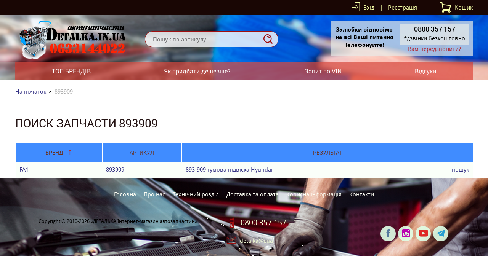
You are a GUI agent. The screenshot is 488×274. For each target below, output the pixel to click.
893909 (115, 169)
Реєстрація (402, 7)
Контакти (361, 194)
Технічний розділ (196, 194)
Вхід (368, 7)
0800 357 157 (263, 222)
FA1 (24, 169)
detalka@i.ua (256, 240)
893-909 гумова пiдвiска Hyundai (229, 169)
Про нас (154, 194)
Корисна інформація (314, 194)
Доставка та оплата (252, 194)
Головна (125, 194)
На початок (30, 91)
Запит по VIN (323, 71)
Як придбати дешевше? (197, 71)
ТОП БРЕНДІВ (71, 71)
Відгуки (425, 71)
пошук (460, 169)
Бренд (54, 152)
